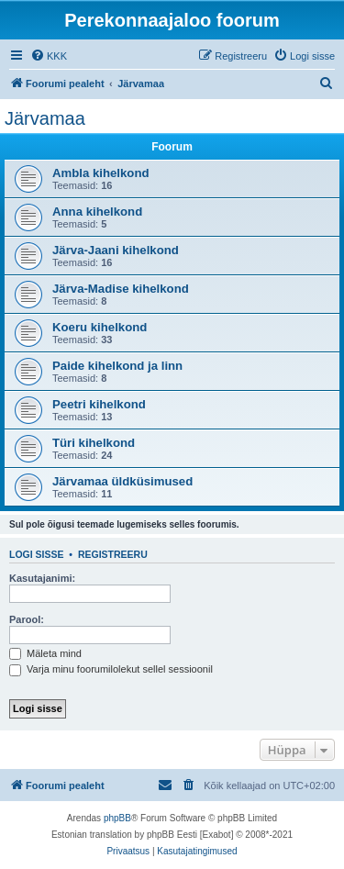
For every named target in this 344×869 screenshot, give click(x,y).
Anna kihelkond (97, 211)
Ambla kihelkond (101, 173)
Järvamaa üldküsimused (122, 481)
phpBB (117, 818)
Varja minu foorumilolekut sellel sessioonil (111, 668)
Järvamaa (45, 118)
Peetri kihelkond (99, 404)
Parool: (26, 619)
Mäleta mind (45, 653)
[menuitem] (48, 56)
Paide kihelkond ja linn (117, 366)
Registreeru (113, 554)
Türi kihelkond (93, 443)
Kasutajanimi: (42, 578)
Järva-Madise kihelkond (120, 288)
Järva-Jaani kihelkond (115, 250)
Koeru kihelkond (99, 327)
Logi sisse (36, 554)
